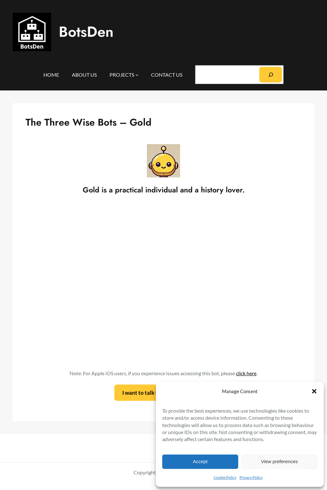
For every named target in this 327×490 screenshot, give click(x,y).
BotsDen (86, 31)
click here (246, 373)
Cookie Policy (225, 477)
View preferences (279, 461)
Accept (200, 461)
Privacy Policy (251, 477)
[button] (314, 391)
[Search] (270, 74)
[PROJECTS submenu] (137, 74)
